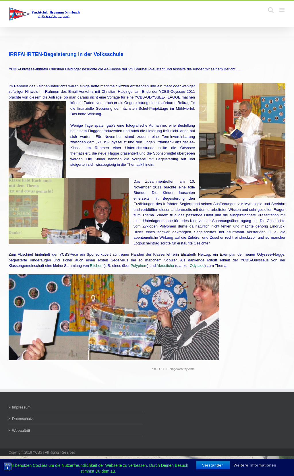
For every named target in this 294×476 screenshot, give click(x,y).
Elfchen (96, 265)
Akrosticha (165, 265)
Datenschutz (22, 419)
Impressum (21, 407)
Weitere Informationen (255, 465)
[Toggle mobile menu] (282, 10)
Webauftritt (21, 430)
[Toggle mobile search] (271, 10)
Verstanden (213, 465)
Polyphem (139, 265)
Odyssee (197, 265)
